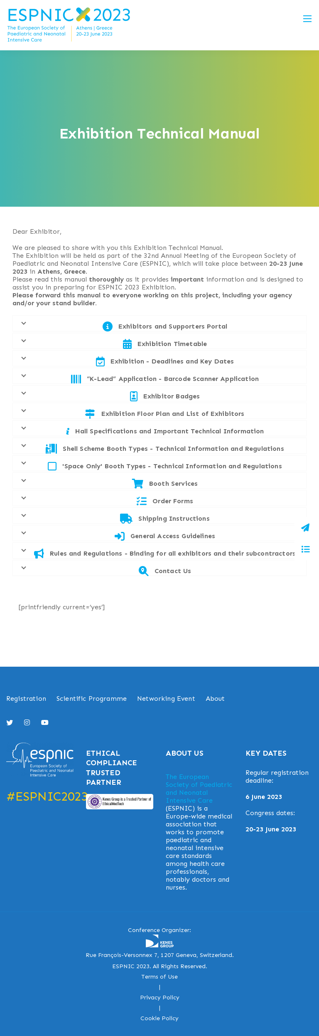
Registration (26, 698)
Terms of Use (159, 976)
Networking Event (166, 698)
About (215, 698)
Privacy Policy (159, 997)
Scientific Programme (91, 698)
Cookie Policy (159, 1018)
